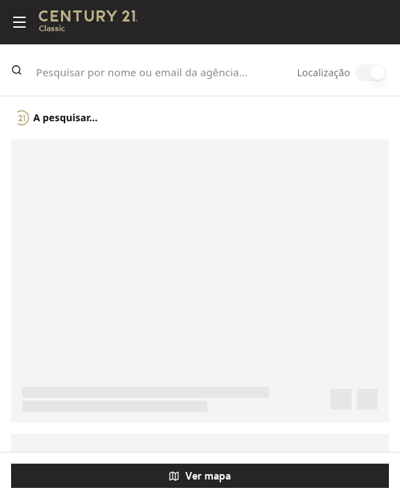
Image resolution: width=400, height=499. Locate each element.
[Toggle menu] (19, 22)
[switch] (371, 72)
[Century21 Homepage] (88, 22)
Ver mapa (199, 475)
